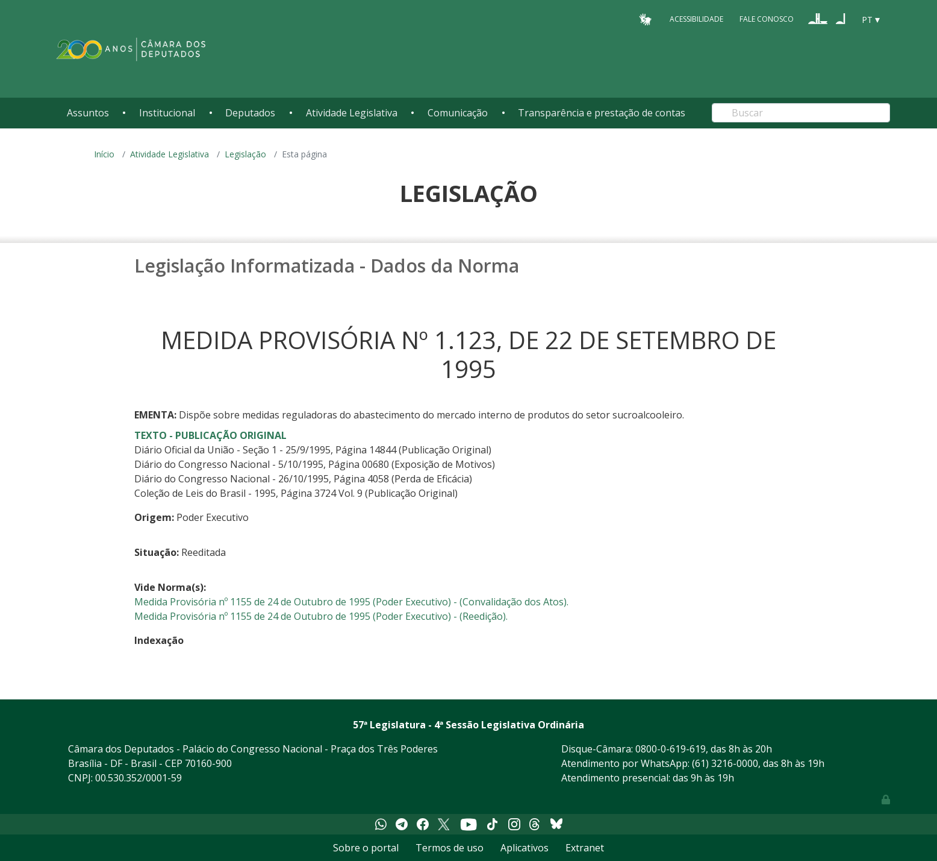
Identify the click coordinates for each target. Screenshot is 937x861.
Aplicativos (524, 847)
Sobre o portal (366, 847)
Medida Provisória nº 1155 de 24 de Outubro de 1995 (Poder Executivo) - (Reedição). (321, 616)
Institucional (167, 112)
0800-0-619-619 (670, 748)
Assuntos (88, 112)
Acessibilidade (696, 19)
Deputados (250, 112)
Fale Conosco (766, 19)
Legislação (245, 154)
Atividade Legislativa (351, 112)
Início (104, 154)
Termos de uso (450, 847)
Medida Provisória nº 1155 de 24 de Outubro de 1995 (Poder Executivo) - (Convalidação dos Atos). (351, 601)
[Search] (801, 112)
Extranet (584, 847)
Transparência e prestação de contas (601, 112)
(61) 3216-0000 (725, 763)
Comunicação (458, 112)
